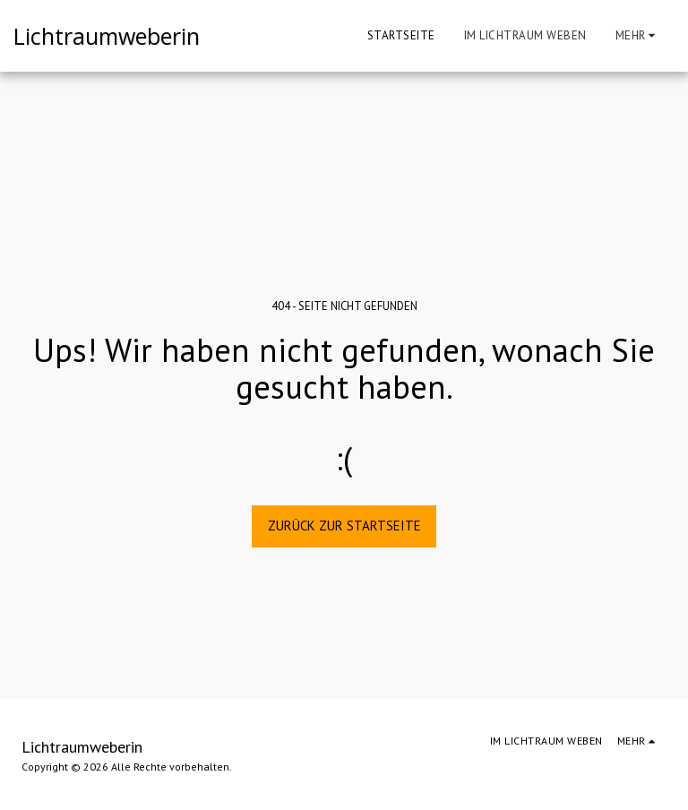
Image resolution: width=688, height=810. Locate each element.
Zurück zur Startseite (344, 525)
